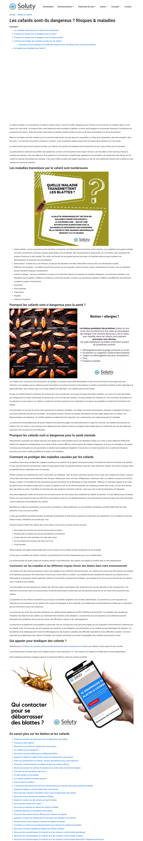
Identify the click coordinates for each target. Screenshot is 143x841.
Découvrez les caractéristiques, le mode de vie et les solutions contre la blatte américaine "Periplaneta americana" (59, 839)
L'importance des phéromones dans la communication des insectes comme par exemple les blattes (53, 786)
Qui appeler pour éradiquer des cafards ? (30, 48)
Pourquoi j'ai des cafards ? (24, 743)
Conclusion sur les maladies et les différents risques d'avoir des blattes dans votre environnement (57, 45)
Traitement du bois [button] (86, 7)
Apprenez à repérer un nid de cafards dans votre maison (36, 789)
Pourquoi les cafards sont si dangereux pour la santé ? (35, 34)
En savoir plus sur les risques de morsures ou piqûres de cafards (39, 821)
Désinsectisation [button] (65, 7)
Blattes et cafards (25, 15)
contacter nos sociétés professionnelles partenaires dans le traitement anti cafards (55, 646)
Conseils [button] (115, 7)
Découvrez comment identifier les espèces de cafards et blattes (39, 829)
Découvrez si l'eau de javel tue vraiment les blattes (34, 796)
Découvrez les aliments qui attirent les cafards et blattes (36, 807)
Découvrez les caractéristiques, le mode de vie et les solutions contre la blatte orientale (48, 836)
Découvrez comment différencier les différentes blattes (36, 754)
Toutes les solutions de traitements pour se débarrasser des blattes (40, 739)
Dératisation (48, 7)
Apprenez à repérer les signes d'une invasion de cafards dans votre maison (43, 757)
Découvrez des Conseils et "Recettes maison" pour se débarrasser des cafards (45, 793)
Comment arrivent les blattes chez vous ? (30, 771)
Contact (128, 7)
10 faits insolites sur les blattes (26, 775)
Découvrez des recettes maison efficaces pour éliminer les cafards (40, 814)
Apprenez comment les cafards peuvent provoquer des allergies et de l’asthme (45, 818)
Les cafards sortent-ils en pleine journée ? (30, 779)
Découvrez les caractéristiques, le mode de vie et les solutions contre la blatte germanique (49, 832)
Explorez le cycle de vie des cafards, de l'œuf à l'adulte (35, 800)
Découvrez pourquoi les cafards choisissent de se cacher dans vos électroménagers (47, 768)
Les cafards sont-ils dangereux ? (27, 750)
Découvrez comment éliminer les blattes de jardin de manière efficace (41, 764)
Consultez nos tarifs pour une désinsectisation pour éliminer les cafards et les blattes (47, 825)
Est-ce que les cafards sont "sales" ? (28, 804)
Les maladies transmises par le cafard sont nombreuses (36, 30)
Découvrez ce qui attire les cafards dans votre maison (35, 746)
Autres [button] (103, 7)
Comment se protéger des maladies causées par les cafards (38, 41)
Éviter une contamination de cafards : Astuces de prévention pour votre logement (46, 761)
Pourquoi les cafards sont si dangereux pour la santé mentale (38, 37)
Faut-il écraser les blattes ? (24, 782)
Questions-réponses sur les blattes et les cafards (33, 811)
